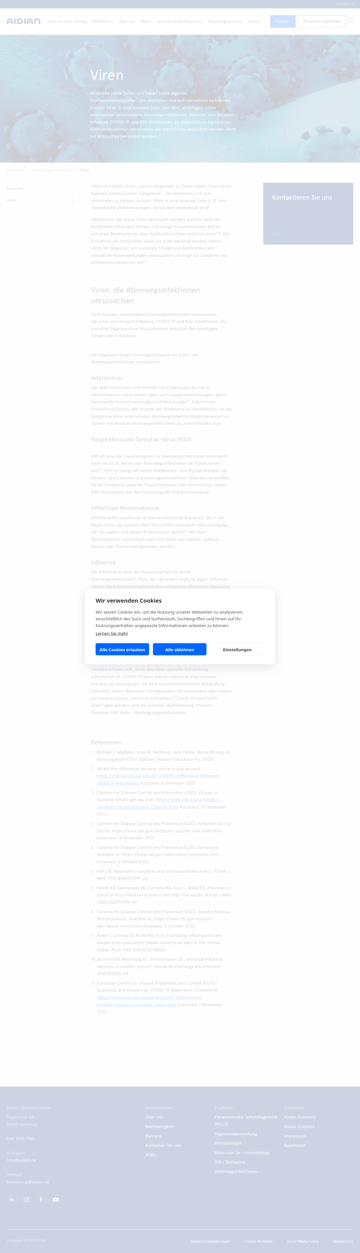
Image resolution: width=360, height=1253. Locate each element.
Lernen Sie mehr (112, 633)
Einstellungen (237, 649)
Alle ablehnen (179, 649)
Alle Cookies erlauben (122, 649)
